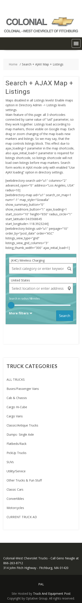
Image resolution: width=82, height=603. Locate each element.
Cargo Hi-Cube (17, 407)
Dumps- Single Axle (20, 434)
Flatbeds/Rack (16, 444)
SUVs (10, 462)
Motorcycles (15, 508)
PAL (41, 584)
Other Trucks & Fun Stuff (24, 480)
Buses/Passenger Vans (23, 389)
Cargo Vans (15, 416)
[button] (76, 43)
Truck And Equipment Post (52, 593)
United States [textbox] (20, 280)
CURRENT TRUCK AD (22, 517)
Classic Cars (15, 489)
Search (64, 315)
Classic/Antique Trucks (22, 425)
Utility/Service (16, 471)
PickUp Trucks (16, 453)
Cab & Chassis (17, 398)
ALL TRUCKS (16, 379)
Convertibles (15, 499)
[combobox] (44, 260)
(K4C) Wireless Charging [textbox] (28, 260)
